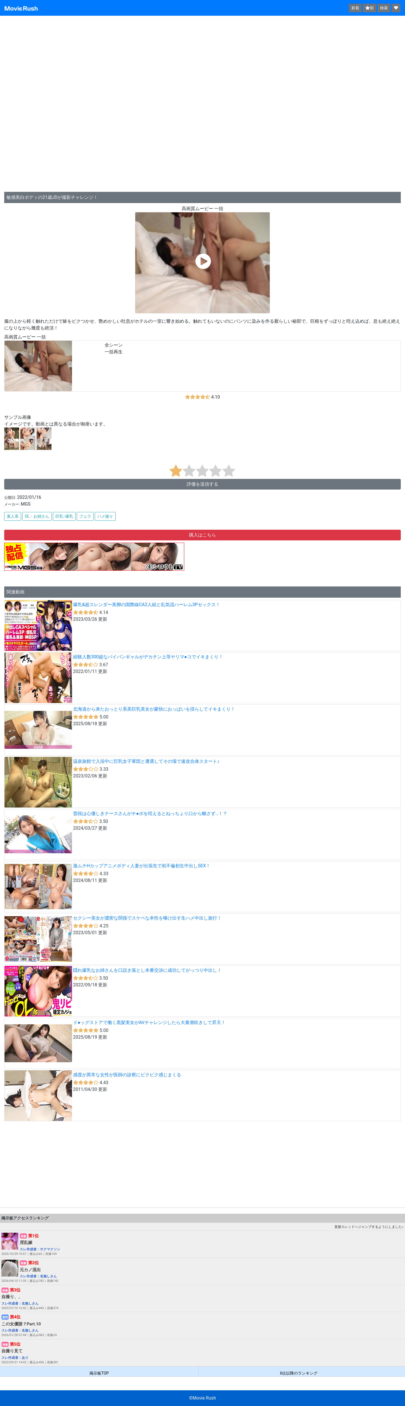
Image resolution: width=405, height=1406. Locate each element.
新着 (355, 8)
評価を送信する (202, 484)
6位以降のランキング (299, 1373)
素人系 (13, 516)
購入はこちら (202, 535)
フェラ (85, 516)
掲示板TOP (99, 1373)
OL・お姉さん (37, 516)
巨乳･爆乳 (64, 516)
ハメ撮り (105, 516)
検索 (384, 8)
